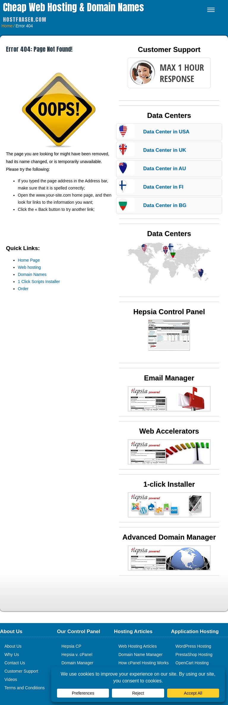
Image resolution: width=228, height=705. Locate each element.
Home (6, 25)
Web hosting (29, 267)
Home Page (29, 260)
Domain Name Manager (140, 654)
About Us (13, 646)
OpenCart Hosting (192, 662)
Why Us (11, 654)
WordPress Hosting (193, 646)
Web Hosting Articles (137, 646)
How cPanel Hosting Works (143, 662)
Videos (10, 679)
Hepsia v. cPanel (76, 654)
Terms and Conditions (24, 687)
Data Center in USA (166, 132)
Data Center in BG (164, 205)
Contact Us (14, 662)
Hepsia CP (71, 646)
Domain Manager (77, 662)
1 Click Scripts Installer (39, 281)
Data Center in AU (164, 168)
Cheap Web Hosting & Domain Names (73, 7)
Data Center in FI (163, 187)
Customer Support (21, 671)
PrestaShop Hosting (194, 654)
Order (23, 288)
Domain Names (32, 274)
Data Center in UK (164, 150)
